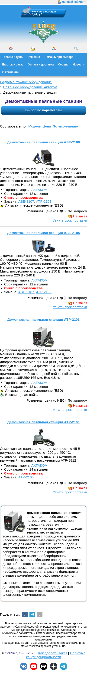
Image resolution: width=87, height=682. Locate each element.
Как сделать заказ (52, 653)
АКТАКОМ (39, 190)
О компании (10, 72)
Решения (34, 57)
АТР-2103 (44, 201)
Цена (46, 126)
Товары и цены (12, 57)
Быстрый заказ (12, 64)
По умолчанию (65, 126)
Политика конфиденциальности (55, 655)
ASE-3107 (26, 201)
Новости (78, 64)
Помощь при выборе (59, 57)
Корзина (37, 11)
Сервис (63, 64)
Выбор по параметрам (43, 110)
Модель (34, 126)
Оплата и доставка (41, 64)
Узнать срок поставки (70, 220)
